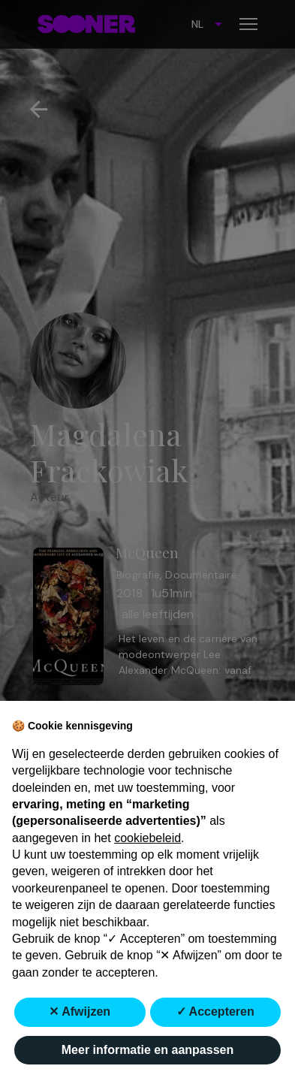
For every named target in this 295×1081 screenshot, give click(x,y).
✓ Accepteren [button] (215, 1011)
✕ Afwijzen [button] (79, 1011)
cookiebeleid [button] (147, 838)
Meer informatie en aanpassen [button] (147, 1049)
